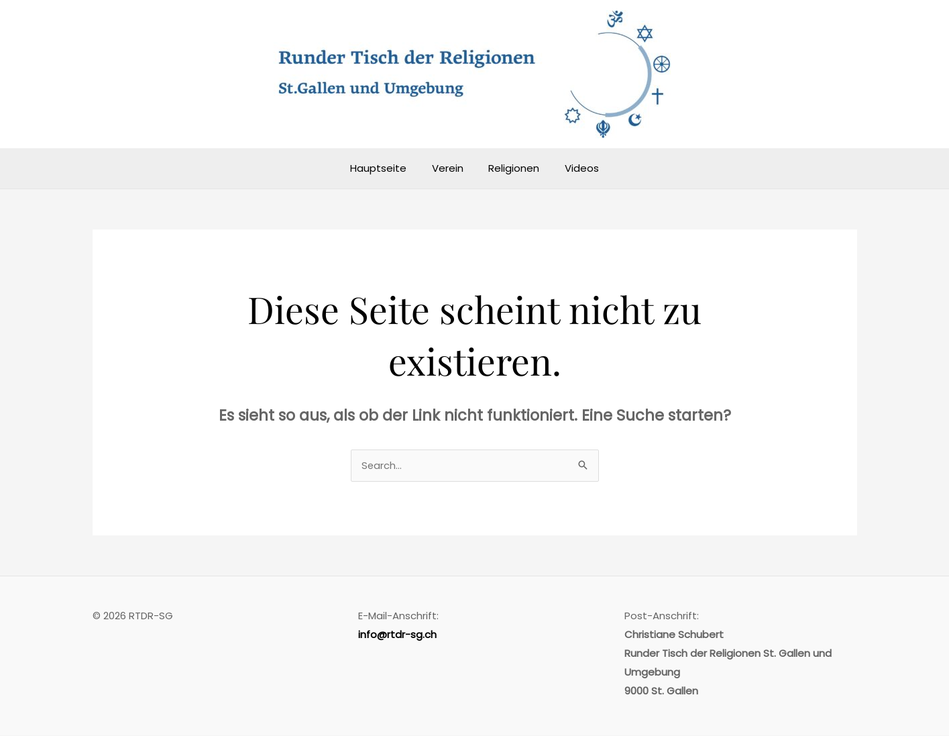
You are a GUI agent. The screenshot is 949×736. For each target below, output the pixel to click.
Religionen (511, 168)
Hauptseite (386, 168)
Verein (450, 168)
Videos (574, 168)
